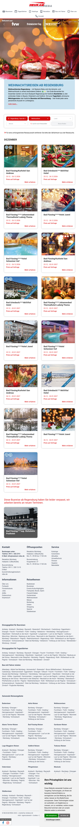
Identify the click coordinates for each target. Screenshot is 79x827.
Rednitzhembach (33, 640)
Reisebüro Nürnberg (9, 561)
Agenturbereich (27, 816)
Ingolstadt (33, 635)
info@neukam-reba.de (16, 557)
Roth (52, 640)
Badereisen (31, 585)
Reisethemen (33, 581)
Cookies (35, 816)
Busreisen (9, 11)
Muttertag (30, 603)
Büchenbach (45, 630)
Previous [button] (3, 24)
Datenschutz (6, 597)
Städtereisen (31, 613)
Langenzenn (42, 635)
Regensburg (45, 640)
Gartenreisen (31, 597)
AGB (19, 816)
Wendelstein (71, 642)
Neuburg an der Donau (27, 637)
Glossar (54, 562)
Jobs (4, 592)
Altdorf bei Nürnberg (18, 671)
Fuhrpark (5, 587)
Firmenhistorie (7, 590)
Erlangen (5, 633)
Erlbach (44, 673)
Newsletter (55, 566)
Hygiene (54, 564)
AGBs (4, 594)
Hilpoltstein (6, 635)
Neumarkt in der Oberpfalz (46, 637)
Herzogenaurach (62, 633)
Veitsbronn (44, 642)
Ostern (29, 606)
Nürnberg (5, 640)
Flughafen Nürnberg (16, 687)
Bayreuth (28, 630)
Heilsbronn (41, 633)
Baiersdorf (36, 630)
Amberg (5, 630)
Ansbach (12, 630)
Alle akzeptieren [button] (51, 815)
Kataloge (35, 11)
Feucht (12, 633)
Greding (33, 633)
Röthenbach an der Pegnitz (65, 640)
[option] (15, 24)
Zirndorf (13, 644)
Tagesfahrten (22, 11)
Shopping (30, 608)
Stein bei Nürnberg (32, 642)
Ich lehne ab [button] (64, 815)
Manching (5, 637)
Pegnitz (23, 640)
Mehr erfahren (30, 183)
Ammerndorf (31, 671)
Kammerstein (27, 678)
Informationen (9, 581)
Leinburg (67, 635)
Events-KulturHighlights (35, 590)
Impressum (6, 599)
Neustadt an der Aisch (65, 637)
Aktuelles (54, 557)
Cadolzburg (56, 630)
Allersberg (5, 671)
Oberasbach (14, 640)
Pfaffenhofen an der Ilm (10, 682)
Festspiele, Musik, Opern (35, 592)
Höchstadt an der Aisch (20, 635)
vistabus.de (29, 814)
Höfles (9, 678)
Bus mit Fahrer (60, 11)
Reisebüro (46, 11)
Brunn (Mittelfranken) (53, 671)
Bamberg (20, 630)
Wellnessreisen (32, 599)
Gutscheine (55, 555)
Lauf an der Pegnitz (56, 635)
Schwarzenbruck (18, 642)
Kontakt (41, 16)
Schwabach (6, 642)
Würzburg (5, 644)
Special (29, 610)
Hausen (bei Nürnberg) (10, 675)
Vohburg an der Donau (57, 642)
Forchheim (20, 633)
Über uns (74, 11)
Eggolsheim (65, 630)
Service (55, 548)
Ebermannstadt (17, 673)
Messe (29, 601)
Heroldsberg (50, 633)
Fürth (27, 633)
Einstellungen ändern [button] (53, 820)
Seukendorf (19, 684)
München (14, 637)
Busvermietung (7, 566)
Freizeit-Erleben (32, 594)
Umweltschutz (56, 560)
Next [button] (63, 24)
